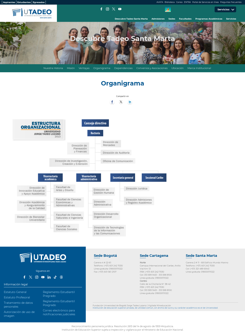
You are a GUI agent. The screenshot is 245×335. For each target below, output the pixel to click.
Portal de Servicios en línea (205, 2)
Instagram (107, 9)
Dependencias (123, 68)
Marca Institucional (199, 68)
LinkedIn (49, 277)
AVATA (160, 2)
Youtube (119, 9)
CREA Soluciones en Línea (168, 9)
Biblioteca (170, 2)
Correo (179, 2)
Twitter (113, 9)
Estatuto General (15, 292)
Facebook (101, 9)
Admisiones (158, 18)
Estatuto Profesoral (17, 297)
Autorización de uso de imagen (19, 314)
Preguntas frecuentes (231, 2)
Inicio (37, 68)
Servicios (231, 18)
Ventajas (84, 68)
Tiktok (55, 277)
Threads (61, 277)
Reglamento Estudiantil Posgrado (59, 303)
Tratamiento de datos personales (18, 304)
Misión (71, 68)
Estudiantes (24, 2)
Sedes (171, 18)
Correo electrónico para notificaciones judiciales (59, 312)
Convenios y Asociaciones (152, 68)
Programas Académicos (208, 18)
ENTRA (187, 2)
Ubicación (177, 68)
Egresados (39, 2)
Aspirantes (9, 2)
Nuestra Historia (53, 68)
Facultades (185, 18)
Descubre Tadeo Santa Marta (131, 18)
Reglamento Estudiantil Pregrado (59, 294)
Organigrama (101, 68)
